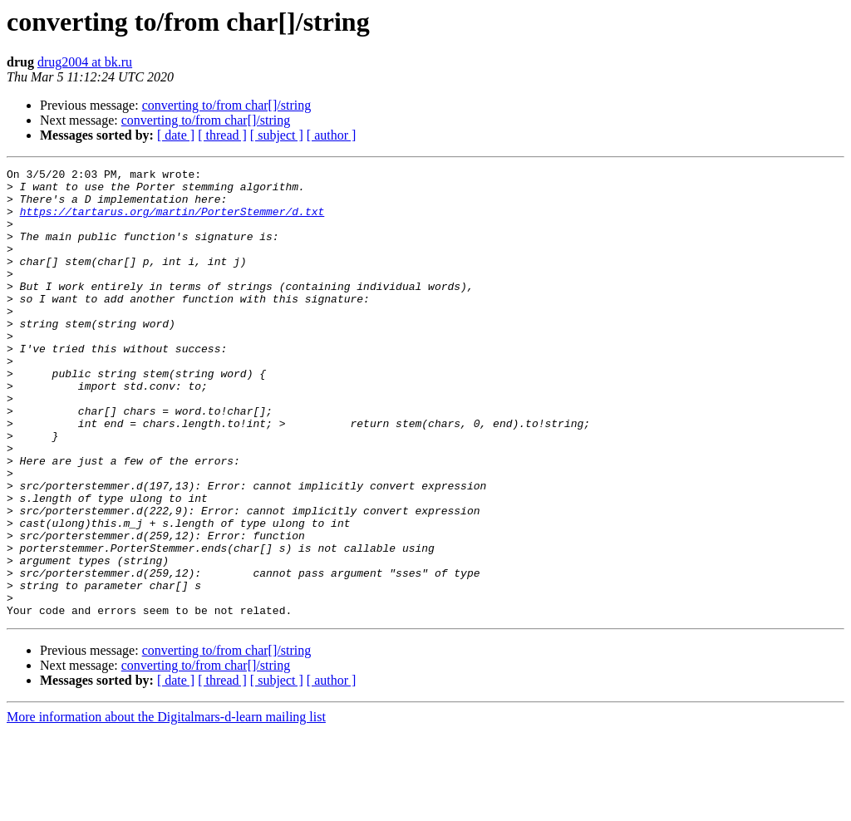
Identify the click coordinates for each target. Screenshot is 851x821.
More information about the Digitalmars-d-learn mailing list (166, 806)
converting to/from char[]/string (227, 105)
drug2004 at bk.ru (84, 62)
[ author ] (332, 135)
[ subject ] (276, 135)
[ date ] (175, 135)
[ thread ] (222, 135)
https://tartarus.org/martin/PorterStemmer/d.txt (172, 221)
